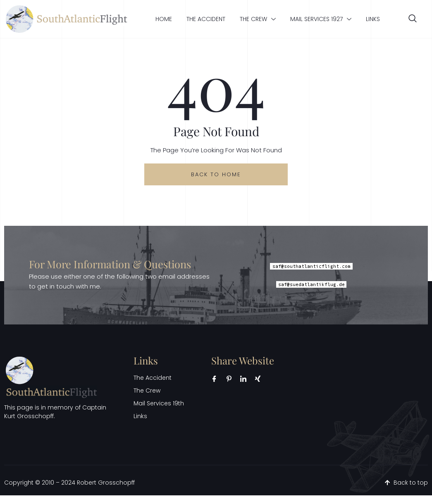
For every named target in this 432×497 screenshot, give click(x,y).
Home (163, 19)
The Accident (205, 19)
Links (373, 19)
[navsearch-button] (412, 19)
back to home (216, 174)
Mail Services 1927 (320, 19)
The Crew (258, 19)
